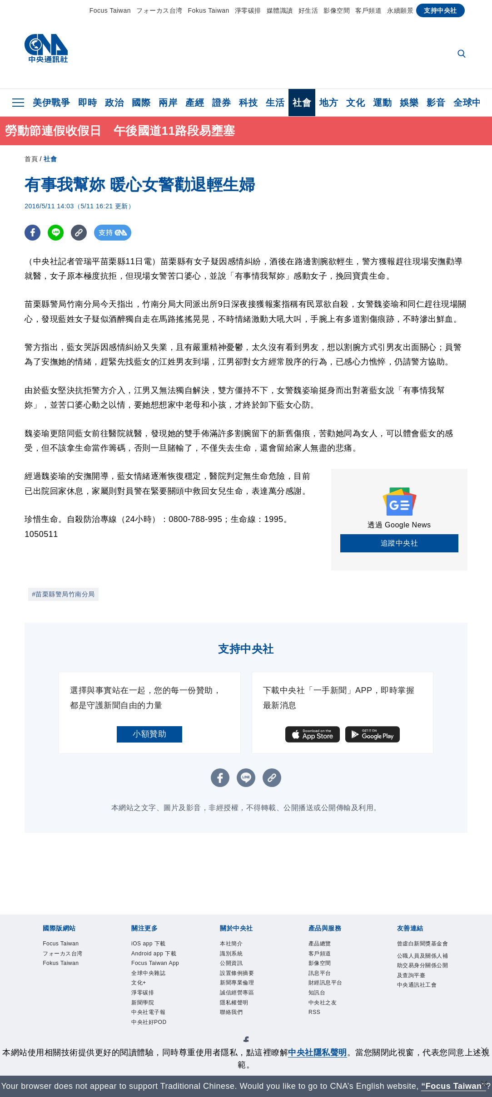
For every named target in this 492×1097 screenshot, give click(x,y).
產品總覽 (324, 944)
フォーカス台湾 (159, 10)
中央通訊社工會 (421, 1023)
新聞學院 (147, 1040)
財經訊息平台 (332, 992)
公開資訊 (236, 968)
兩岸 (168, 103)
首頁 (31, 158)
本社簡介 (236, 944)
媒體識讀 (280, 10)
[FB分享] (32, 233)
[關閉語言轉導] (484, 1085)
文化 (355, 103)
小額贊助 (149, 733)
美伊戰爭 (51, 103)
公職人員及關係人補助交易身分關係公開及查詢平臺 (421, 987)
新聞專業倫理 (244, 992)
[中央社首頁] (46, 50)
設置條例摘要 (244, 980)
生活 (275, 103)
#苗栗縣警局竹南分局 (63, 594)
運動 (382, 103)
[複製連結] (79, 233)
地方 (328, 103)
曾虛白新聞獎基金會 (421, 950)
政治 (114, 103)
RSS (316, 1028)
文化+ (141, 1016)
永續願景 (400, 10)
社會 (302, 103)
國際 (141, 103)
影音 (436, 103)
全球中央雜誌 (155, 1004)
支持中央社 (440, 10)
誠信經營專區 (244, 1004)
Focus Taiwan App (156, 986)
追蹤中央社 (399, 543)
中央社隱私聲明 (317, 1052)
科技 (248, 103)
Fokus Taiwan (208, 10)
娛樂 (409, 103)
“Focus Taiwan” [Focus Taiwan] (453, 1086)
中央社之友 (328, 1016)
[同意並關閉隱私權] (484, 1051)
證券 (221, 103)
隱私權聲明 (240, 1016)
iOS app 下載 (155, 944)
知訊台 (320, 1004)
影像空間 (336, 10)
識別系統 (236, 956)
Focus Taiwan (110, 10)
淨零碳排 (248, 10)
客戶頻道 (368, 10)
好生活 (308, 10)
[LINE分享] (56, 233)
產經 (194, 103)
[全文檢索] (462, 54)
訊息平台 (324, 980)
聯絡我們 (236, 1028)
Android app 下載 (153, 962)
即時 (87, 103)
